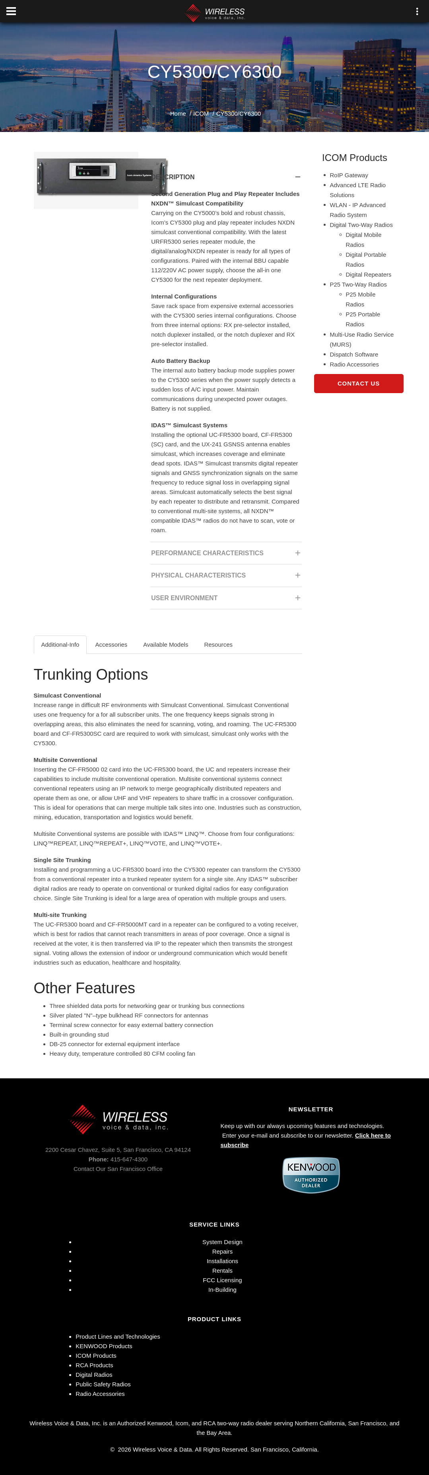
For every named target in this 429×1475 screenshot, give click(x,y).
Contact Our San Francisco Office (118, 1168)
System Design (222, 1242)
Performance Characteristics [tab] (226, 555)
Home (178, 113)
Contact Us (359, 383)
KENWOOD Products (104, 1346)
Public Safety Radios (103, 1384)
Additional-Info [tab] (60, 644)
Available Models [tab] (165, 644)
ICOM (201, 113)
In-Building (222, 1289)
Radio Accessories (100, 1393)
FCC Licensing (222, 1280)
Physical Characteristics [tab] (226, 578)
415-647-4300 (129, 1159)
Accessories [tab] (111, 644)
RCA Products (94, 1365)
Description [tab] (226, 179)
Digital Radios (94, 1374)
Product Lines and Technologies (118, 1336)
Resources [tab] (218, 644)
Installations (222, 1261)
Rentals (222, 1270)
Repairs (222, 1251)
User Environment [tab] (226, 600)
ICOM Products (96, 1355)
